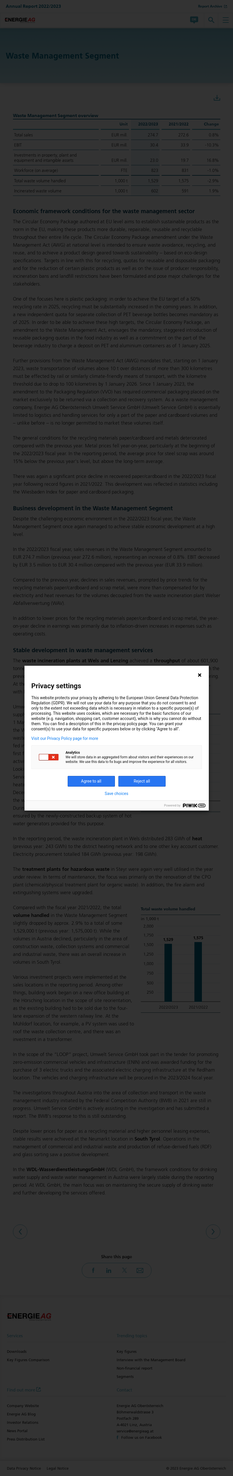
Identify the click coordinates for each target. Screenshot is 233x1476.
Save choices (116, 793)
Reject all (142, 781)
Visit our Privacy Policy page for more (64, 738)
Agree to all (91, 781)
